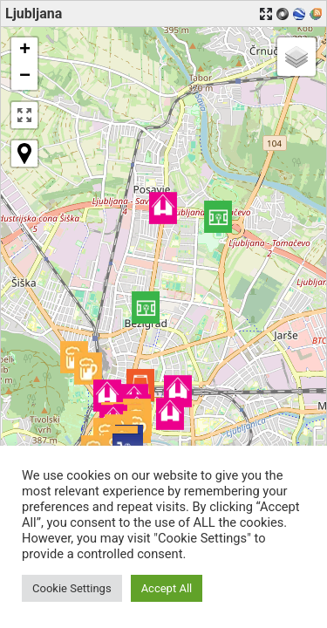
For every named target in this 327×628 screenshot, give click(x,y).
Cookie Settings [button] (72, 588)
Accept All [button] (167, 588)
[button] (218, 217)
